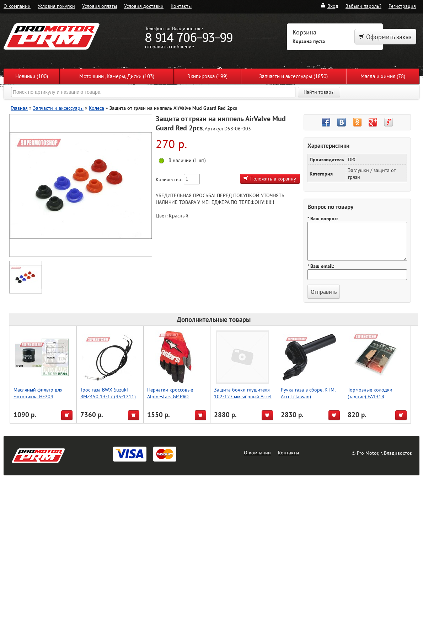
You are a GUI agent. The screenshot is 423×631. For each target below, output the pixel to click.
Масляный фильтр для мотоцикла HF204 (38, 393)
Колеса (96, 107)
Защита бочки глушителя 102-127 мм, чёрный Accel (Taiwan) (243, 396)
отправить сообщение (169, 46)
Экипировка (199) (207, 76)
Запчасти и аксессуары (58, 107)
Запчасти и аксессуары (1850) (293, 76)
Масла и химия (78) (382, 76)
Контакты (181, 5)
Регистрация (402, 5)
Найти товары (319, 92)
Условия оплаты (99, 5)
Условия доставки (144, 5)
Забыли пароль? (363, 5)
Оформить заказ (385, 37)
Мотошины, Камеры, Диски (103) (116, 76)
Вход (329, 5)
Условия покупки (56, 5)
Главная (19, 107)
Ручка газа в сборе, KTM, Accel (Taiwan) (308, 393)
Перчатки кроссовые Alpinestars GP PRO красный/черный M (170, 396)
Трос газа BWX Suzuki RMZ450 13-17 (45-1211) (108, 393)
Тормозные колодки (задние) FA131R (370, 393)
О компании (17, 5)
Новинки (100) (31, 76)
